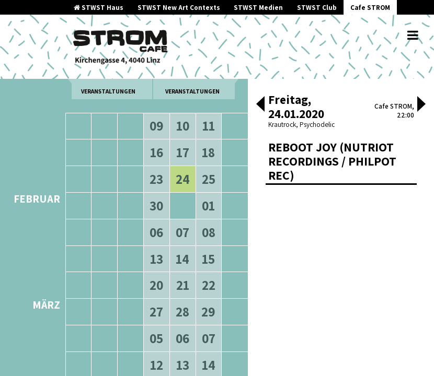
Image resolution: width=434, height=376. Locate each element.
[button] (260, 105)
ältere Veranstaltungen (108, 83)
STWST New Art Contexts (179, 7)
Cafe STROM (370, 7)
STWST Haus (98, 7)
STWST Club (317, 7)
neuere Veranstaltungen (192, 83)
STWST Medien (258, 7)
